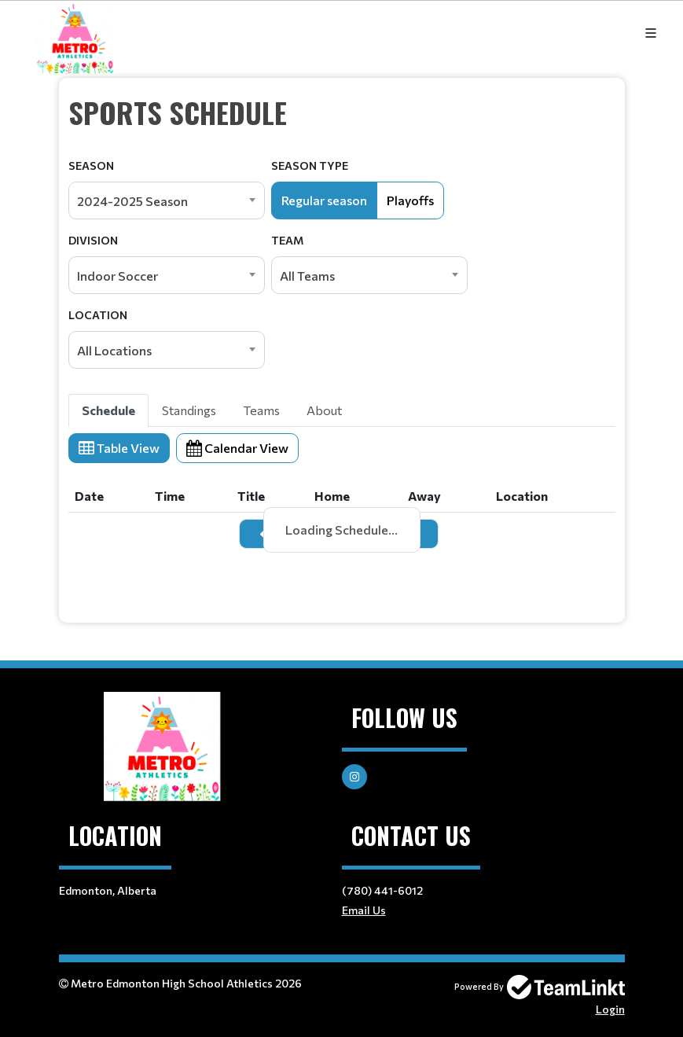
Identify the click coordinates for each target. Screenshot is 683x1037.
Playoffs (410, 200)
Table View (119, 447)
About (324, 410)
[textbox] (341, 112)
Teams (261, 410)
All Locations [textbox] (114, 350)
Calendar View (237, 447)
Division (93, 240)
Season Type (309, 165)
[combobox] (166, 200)
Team (287, 240)
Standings (189, 410)
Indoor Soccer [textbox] (117, 275)
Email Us (364, 910)
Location (97, 315)
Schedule (108, 410)
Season (91, 165)
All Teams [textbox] (307, 275)
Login (610, 1009)
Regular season (324, 200)
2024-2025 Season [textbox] (132, 200)
